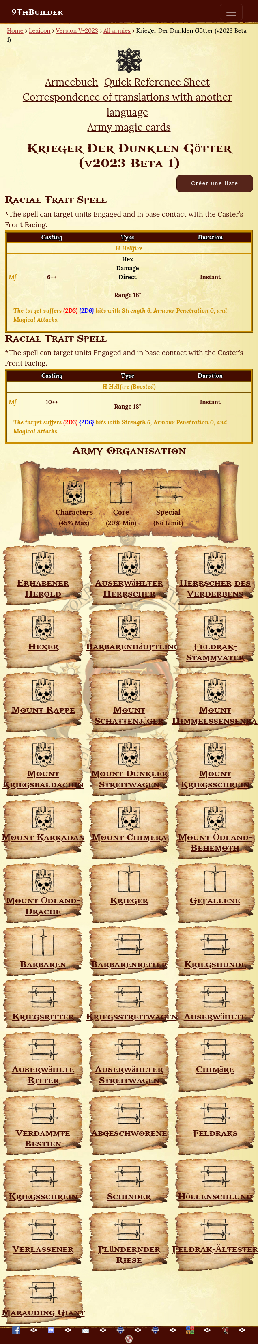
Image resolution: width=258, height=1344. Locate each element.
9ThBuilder (37, 12)
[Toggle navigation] (231, 12)
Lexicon (39, 30)
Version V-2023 (77, 30)
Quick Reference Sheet (157, 81)
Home (15, 30)
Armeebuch (71, 81)
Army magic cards (128, 127)
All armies (117, 30)
